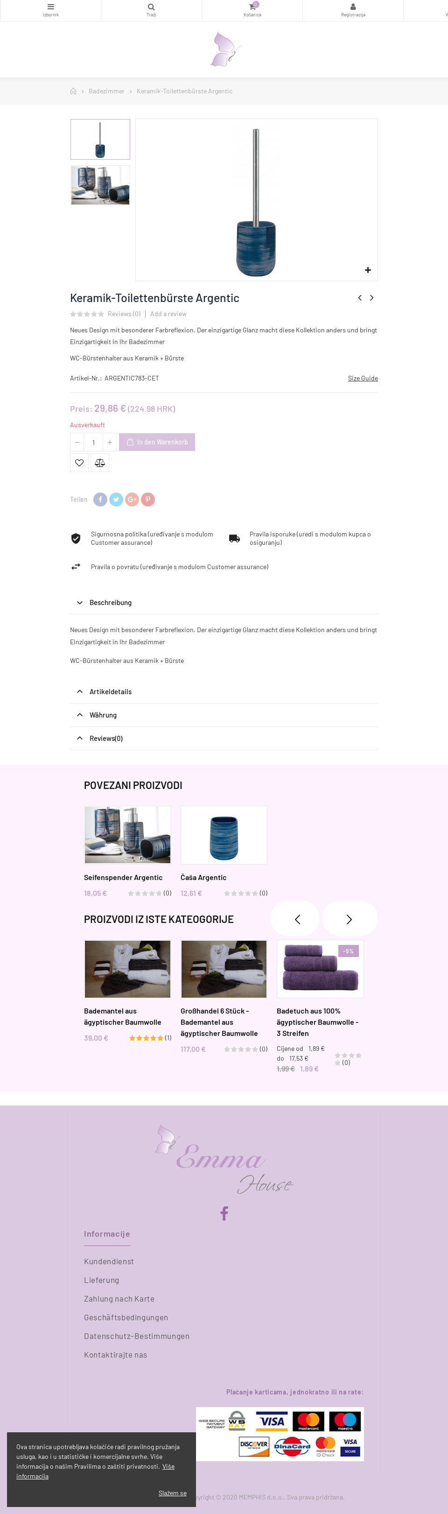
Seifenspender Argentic (123, 876)
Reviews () (124, 313)
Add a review (168, 313)
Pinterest (148, 500)
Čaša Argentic (204, 876)
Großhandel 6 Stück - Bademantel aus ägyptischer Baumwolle (219, 1022)
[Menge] (93, 442)
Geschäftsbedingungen (126, 1317)
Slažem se (173, 1493)
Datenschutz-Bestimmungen (137, 1335)
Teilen (100, 500)
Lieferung (101, 1279)
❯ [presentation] (350, 918)
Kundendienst (109, 1261)
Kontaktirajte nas (115, 1354)
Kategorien (50, 6)
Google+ (132, 500)
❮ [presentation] (295, 918)
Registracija (353, 6)
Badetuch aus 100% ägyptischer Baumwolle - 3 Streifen (317, 1022)
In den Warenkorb (157, 442)
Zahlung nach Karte (119, 1298)
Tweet (116, 500)
